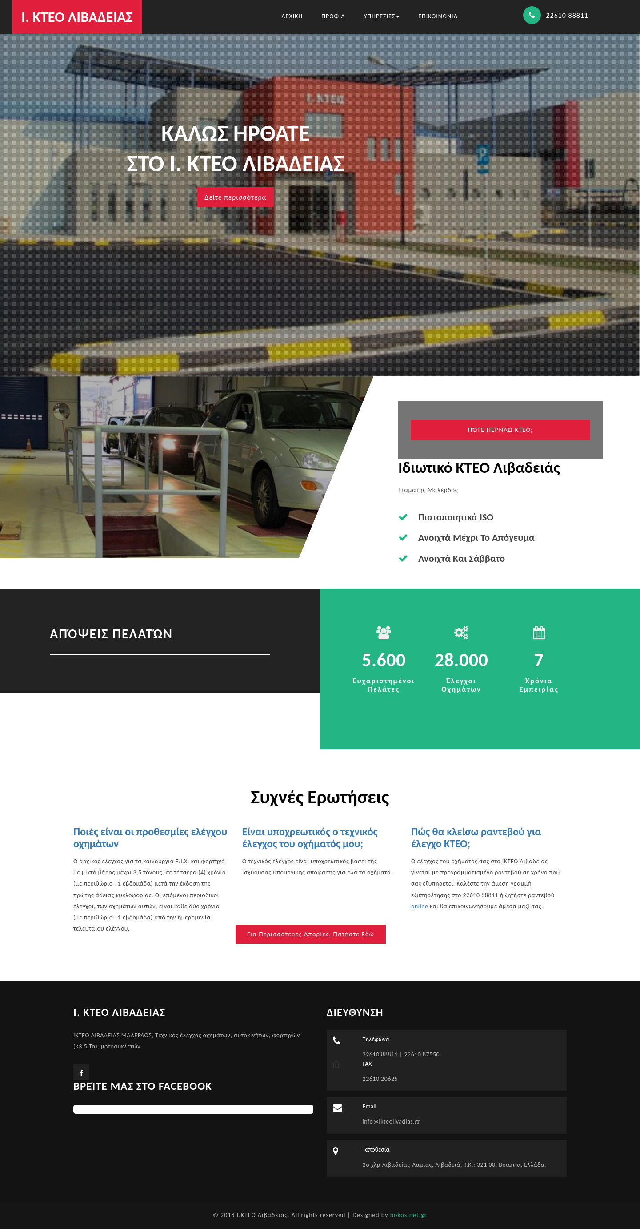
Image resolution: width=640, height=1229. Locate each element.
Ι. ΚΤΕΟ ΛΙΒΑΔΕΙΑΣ (77, 17)
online (419, 906)
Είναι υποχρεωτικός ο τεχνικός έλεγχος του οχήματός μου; (309, 837)
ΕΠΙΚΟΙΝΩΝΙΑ (438, 16)
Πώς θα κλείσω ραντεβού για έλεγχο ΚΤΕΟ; (476, 837)
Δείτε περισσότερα (235, 197)
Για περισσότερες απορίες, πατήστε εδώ (310, 934)
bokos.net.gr (408, 1215)
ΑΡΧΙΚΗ (292, 16)
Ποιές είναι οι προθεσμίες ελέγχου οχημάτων (150, 837)
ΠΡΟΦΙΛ (333, 16)
